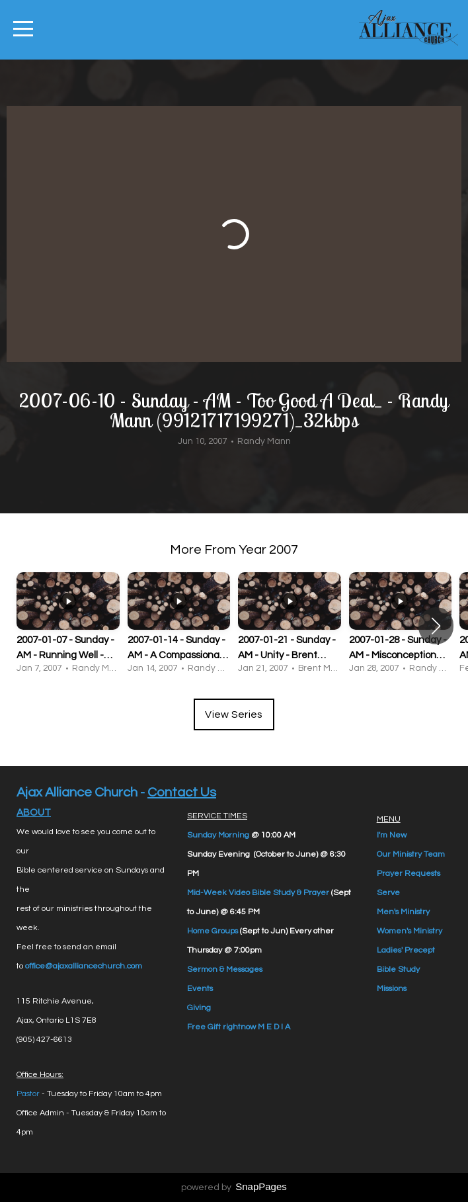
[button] (436, 625)
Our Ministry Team (411, 854)
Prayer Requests (408, 873)
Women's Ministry (409, 931)
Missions (392, 988)
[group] (68, 625)
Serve (388, 892)
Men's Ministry (403, 912)
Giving (199, 1008)
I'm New (392, 835)
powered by (234, 1187)
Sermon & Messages (224, 969)
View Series (234, 714)
